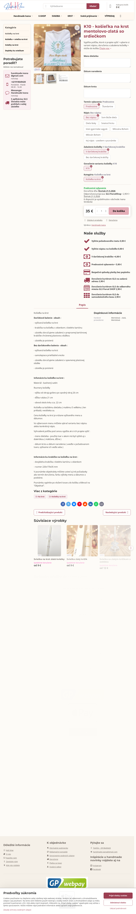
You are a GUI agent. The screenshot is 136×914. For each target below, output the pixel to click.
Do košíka (119, 211)
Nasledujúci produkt (116, 512)
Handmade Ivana (98, 225)
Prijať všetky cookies (118, 895)
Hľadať (93, 6)
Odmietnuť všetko (118, 902)
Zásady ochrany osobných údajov (17, 910)
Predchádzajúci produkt (49, 512)
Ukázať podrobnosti (118, 908)
